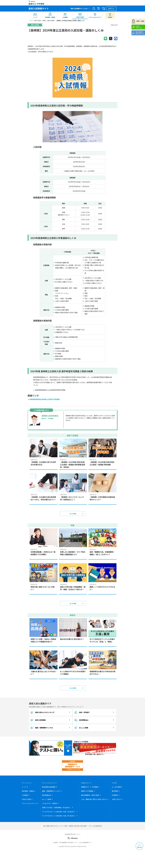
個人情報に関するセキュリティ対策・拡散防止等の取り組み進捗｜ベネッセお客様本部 (72, 827)
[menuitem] (35, 15)
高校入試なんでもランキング (42, 713)
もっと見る (73, 515)
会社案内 (55, 843)
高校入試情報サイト (39, 8)
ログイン (111, 8)
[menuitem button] (110, 15)
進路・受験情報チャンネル (41, 729)
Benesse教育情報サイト (85, 843)
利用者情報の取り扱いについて (72, 835)
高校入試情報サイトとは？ (79, 8)
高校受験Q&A (81, 721)
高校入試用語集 (38, 721)
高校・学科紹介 (82, 713)
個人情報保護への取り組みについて (69, 843)
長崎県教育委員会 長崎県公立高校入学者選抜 (44, 400)
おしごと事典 (81, 729)
